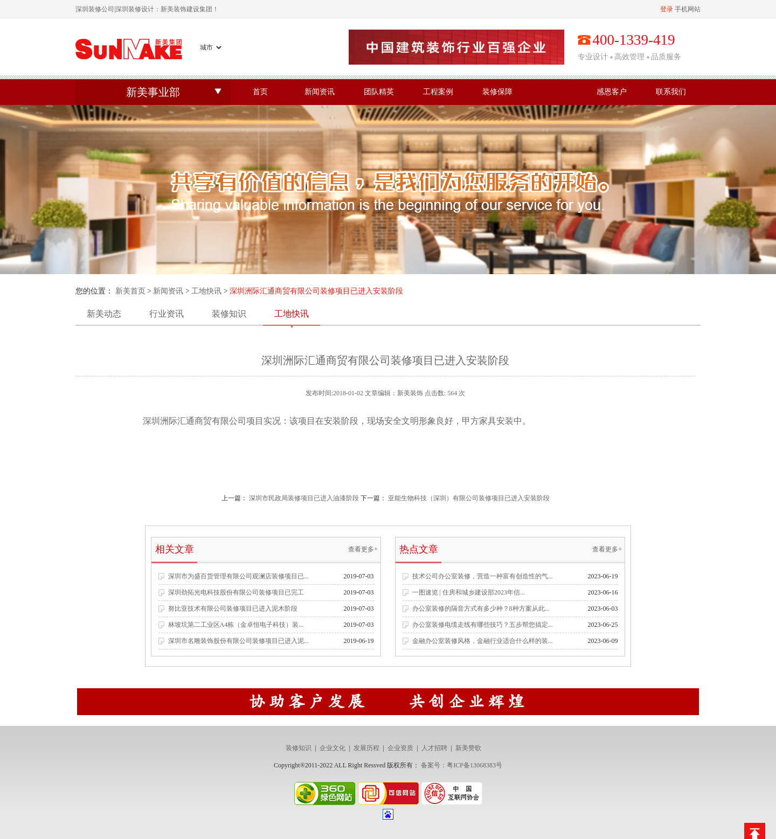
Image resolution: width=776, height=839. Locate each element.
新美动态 (104, 313)
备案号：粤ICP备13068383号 (461, 765)
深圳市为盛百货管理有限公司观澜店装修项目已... (238, 576)
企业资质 (400, 748)
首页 (260, 92)
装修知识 (229, 313)
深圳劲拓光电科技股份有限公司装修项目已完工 (236, 592)
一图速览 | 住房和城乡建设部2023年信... (468, 592)
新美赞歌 (468, 748)
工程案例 (438, 92)
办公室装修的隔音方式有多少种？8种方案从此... (481, 608)
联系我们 (671, 92)
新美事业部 (153, 92)
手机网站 (688, 9)
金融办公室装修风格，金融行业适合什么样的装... (482, 641)
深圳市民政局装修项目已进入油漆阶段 (304, 498)
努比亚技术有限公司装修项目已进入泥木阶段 (232, 608)
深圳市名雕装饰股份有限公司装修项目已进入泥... (238, 641)
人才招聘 (434, 748)
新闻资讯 (319, 92)
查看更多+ (363, 549)
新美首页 (130, 291)
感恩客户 (612, 92)
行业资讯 (166, 313)
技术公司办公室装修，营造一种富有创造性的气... (482, 576)
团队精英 (379, 92)
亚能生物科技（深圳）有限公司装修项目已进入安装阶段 (469, 498)
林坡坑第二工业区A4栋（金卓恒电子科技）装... (236, 624)
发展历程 (366, 748)
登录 (666, 9)
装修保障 (497, 92)
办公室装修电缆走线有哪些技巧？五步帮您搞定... (482, 624)
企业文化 (332, 748)
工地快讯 (206, 291)
